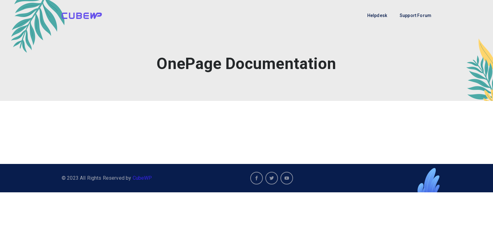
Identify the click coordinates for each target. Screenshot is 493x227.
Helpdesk (377, 15)
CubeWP (142, 178)
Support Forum (415, 15)
